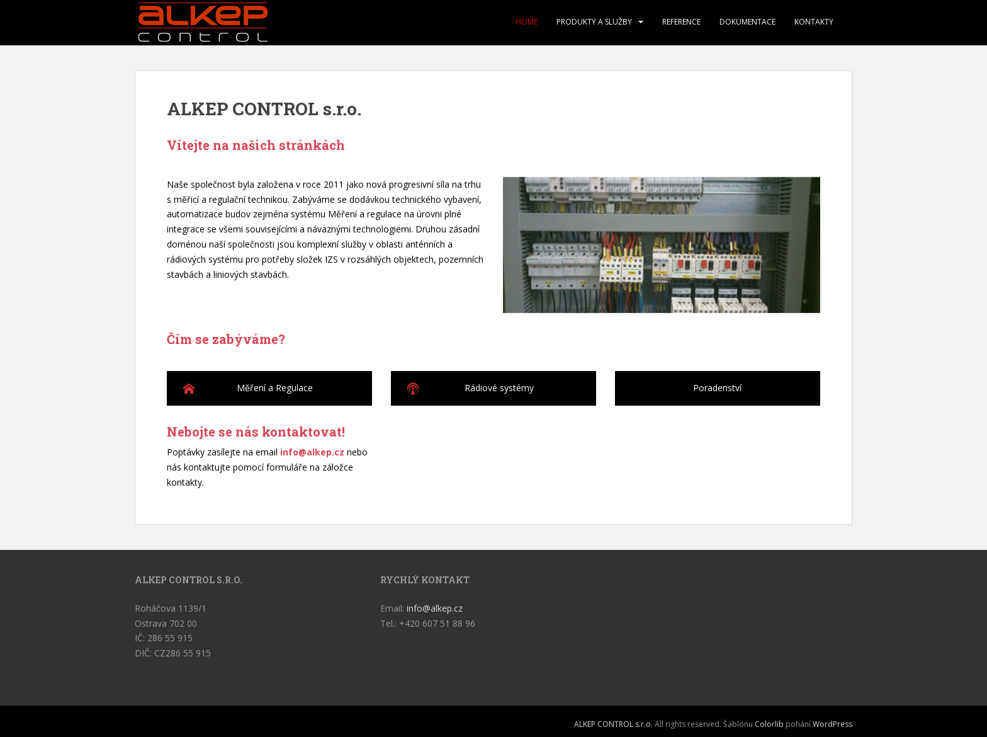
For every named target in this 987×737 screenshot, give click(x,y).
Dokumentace (747, 21)
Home (527, 21)
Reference (681, 21)
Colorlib (769, 724)
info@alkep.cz (312, 452)
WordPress (832, 724)
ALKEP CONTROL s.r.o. (613, 724)
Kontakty (813, 21)
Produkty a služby (594, 21)
